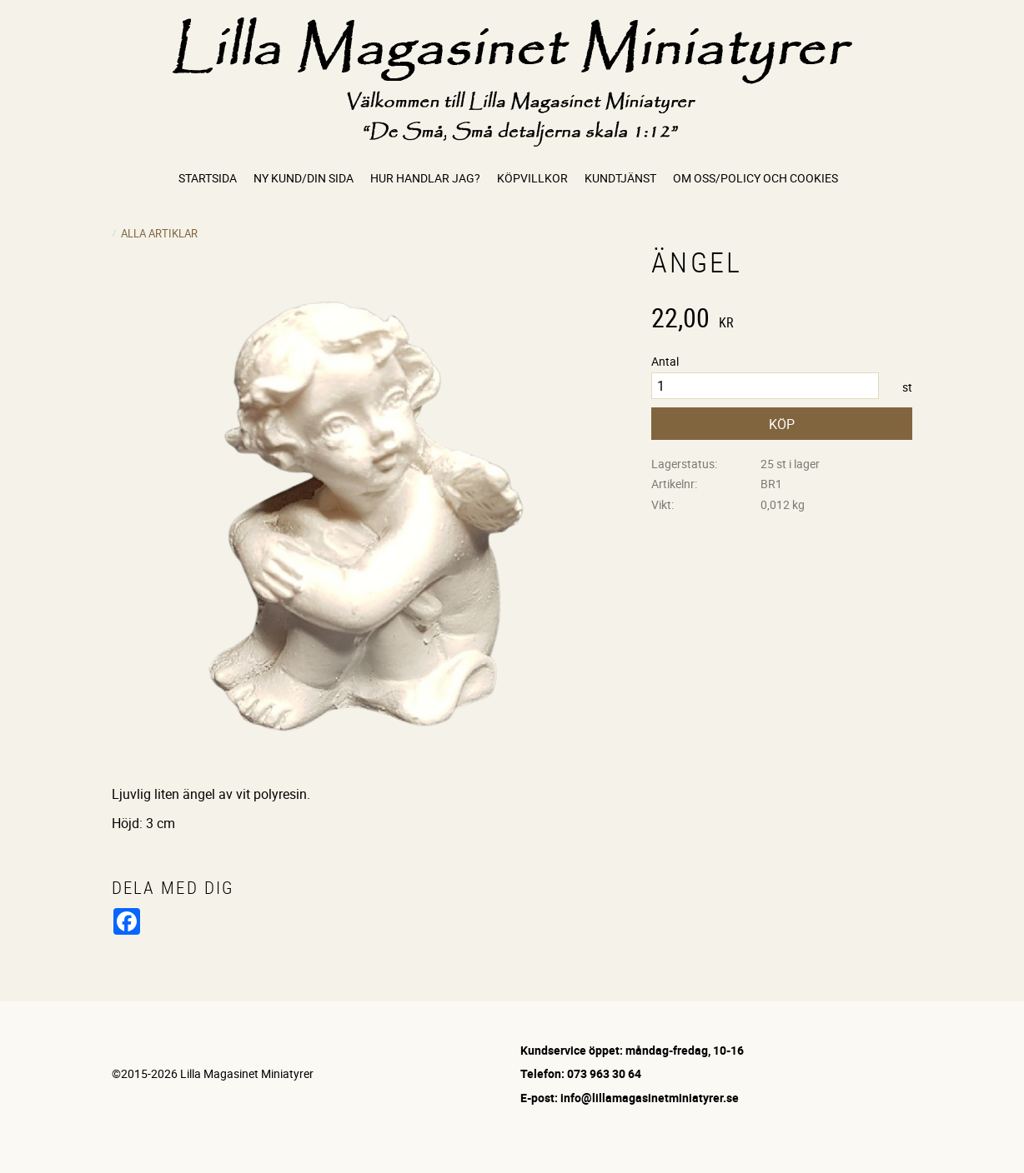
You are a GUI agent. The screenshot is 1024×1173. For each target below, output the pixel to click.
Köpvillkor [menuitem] (532, 178)
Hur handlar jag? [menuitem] (425, 178)
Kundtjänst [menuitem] (620, 178)
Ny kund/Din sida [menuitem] (303, 178)
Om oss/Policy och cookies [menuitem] (755, 178)
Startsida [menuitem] (207, 178)
